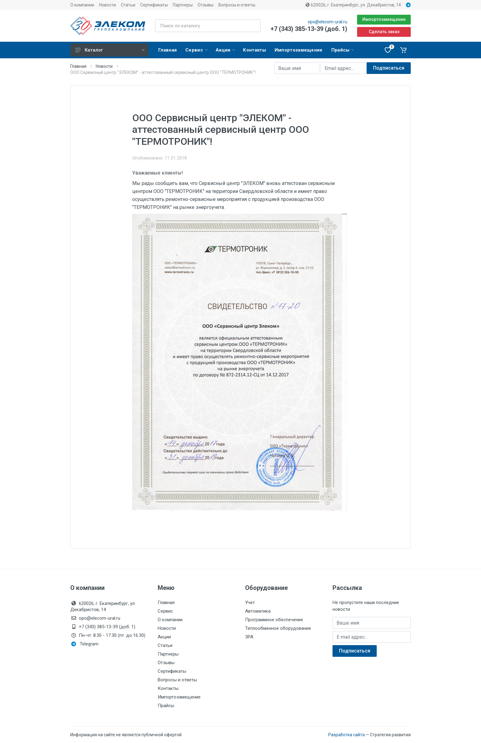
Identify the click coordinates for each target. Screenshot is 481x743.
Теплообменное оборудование (278, 628)
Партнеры (183, 5)
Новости (107, 5)
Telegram (84, 644)
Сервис (165, 611)
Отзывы (206, 5)
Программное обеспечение (274, 619)
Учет (250, 602)
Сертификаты (154, 5)
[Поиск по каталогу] (208, 25)
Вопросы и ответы (236, 5)
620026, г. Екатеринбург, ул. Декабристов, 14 (353, 5)
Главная (78, 66)
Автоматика (258, 611)
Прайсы (166, 705)
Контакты (168, 688)
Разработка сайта (346, 734)
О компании (82, 5)
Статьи (128, 5)
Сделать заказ (384, 31)
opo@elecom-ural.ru (327, 21)
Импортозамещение (384, 19)
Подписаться (388, 68)
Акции (164, 637)
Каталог (109, 50)
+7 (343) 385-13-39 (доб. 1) (309, 29)
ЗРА (249, 637)
